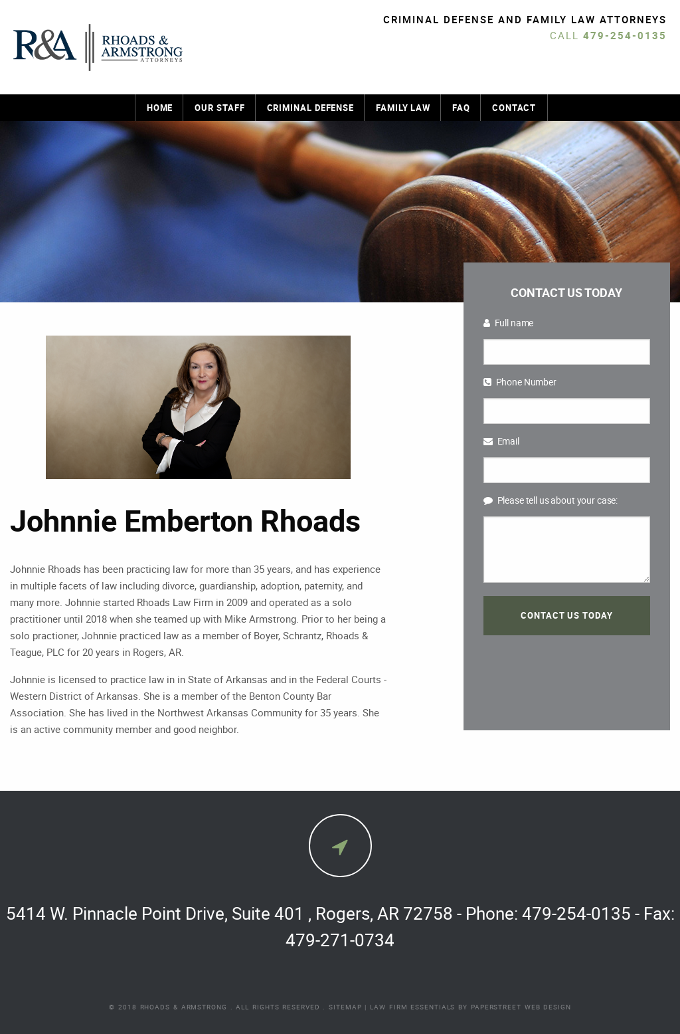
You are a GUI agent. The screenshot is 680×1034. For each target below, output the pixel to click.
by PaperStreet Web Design (514, 1006)
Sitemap (345, 1006)
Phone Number (519, 381)
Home (160, 108)
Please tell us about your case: (550, 500)
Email (501, 441)
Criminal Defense (311, 108)
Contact (514, 108)
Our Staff (219, 108)
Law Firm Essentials (412, 1006)
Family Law (403, 108)
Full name (508, 322)
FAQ (461, 108)
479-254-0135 (625, 35)
